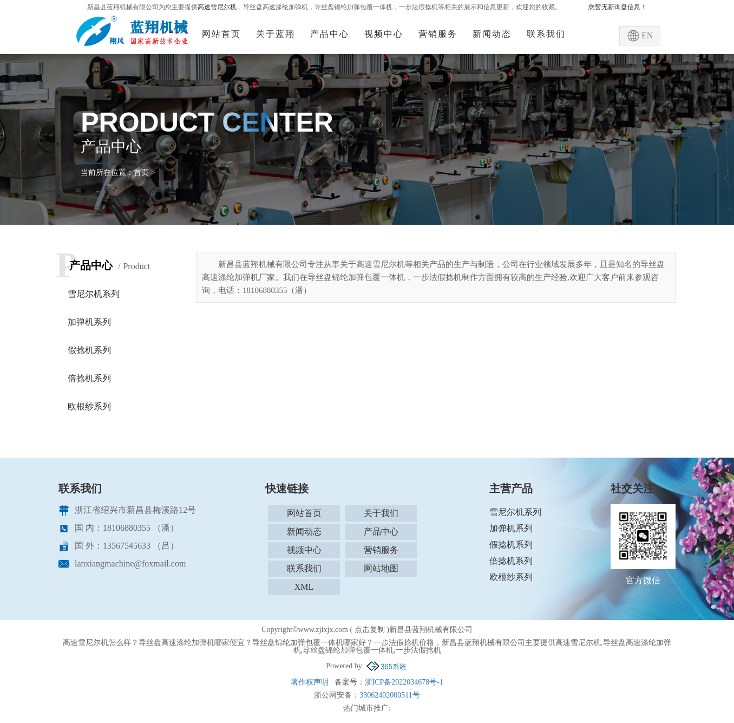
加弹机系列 (89, 322)
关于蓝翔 (275, 33)
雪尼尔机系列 (94, 293)
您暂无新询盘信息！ (617, 7)
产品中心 (329, 33)
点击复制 (370, 630)
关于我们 (381, 513)
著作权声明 (310, 682)
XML (304, 586)
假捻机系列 (89, 350)
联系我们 (546, 33)
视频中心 (383, 33)
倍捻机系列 (89, 378)
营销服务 (437, 33)
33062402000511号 (389, 695)
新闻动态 (492, 33)
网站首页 (221, 33)
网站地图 (381, 568)
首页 (141, 172)
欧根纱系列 (89, 406)
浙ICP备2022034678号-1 (404, 682)
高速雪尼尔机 (217, 7)
